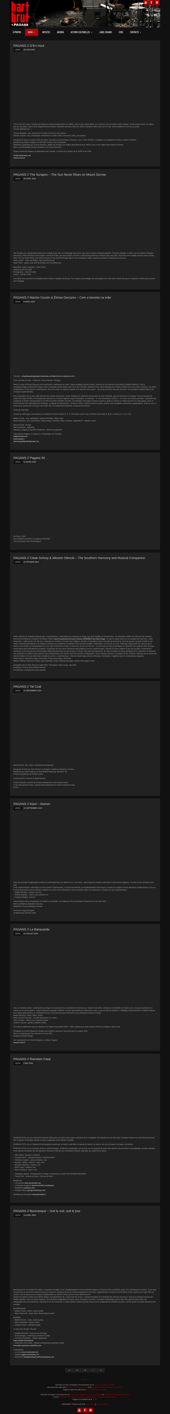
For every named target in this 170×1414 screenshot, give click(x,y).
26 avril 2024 (30, 179)
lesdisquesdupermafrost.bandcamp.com (39, 1357)
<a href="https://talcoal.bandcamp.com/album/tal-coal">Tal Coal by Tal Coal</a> (38, 728)
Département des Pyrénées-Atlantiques (107, 1387)
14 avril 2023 (30, 1215)
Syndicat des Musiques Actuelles (117, 1395)
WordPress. (102, 1404)
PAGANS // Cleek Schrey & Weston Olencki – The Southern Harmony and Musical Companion (79, 558)
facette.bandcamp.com (22, 156)
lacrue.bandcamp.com (29, 1352)
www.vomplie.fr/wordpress (23, 1341)
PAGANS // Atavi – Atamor (31, 804)
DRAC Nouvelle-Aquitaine (104, 1385)
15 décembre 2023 (32, 690)
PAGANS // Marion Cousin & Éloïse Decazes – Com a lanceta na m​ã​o (62, 297)
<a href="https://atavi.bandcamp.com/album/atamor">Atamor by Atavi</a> (38, 845)
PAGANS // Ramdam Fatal (32, 1059)
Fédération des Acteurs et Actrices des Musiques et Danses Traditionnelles (87, 1397)
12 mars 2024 (30, 462)
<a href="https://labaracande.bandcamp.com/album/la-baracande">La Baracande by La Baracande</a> (38, 970)
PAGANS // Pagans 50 (29, 458)
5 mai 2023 (28, 1063)
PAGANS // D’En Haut (28, 45)
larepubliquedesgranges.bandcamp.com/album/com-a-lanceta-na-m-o (48, 376)
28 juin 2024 (29, 50)
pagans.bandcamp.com (30, 1355)
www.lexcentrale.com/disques (42, 1185)
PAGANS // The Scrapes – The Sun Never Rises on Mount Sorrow (59, 174)
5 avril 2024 (29, 302)
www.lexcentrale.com (33, 1183)
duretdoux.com (29, 1188)
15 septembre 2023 (33, 808)
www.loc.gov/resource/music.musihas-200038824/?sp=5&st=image (79, 639)
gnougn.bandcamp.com (36, 1190)
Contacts (85, 1380)
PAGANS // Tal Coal (27, 686)
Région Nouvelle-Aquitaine (77, 1387)
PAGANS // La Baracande (31, 929)
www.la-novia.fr (19, 158)
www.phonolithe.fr (39, 1194)
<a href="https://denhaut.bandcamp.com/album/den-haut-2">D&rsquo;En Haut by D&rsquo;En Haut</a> (38, 87)
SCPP (95, 1399)
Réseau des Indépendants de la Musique (85, 1395)
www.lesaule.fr (18, 439)
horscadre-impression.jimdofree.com (27, 1346)
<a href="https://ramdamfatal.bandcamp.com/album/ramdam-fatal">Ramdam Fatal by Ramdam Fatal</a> (38, 1100)
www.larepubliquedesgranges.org (26, 441)
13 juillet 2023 (31, 933)
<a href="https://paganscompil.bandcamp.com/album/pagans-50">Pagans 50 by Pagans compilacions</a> (38, 499)
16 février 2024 (31, 562)
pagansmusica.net (20, 436)
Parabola (90, 1404)
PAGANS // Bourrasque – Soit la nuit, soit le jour (46, 1211)
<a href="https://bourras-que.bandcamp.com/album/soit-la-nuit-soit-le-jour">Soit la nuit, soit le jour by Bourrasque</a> (38, 1252)
